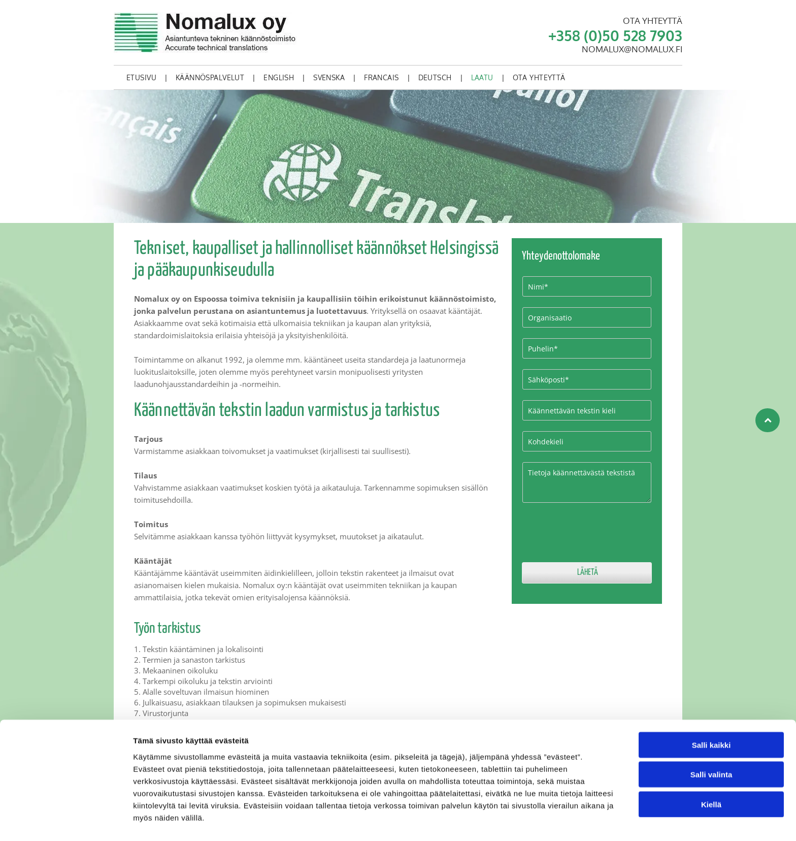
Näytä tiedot (543, 821)
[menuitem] (143, 77)
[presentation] (599, 532)
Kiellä (711, 774)
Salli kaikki (711, 715)
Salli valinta (711, 745)
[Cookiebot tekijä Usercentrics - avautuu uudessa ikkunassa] (65, 821)
